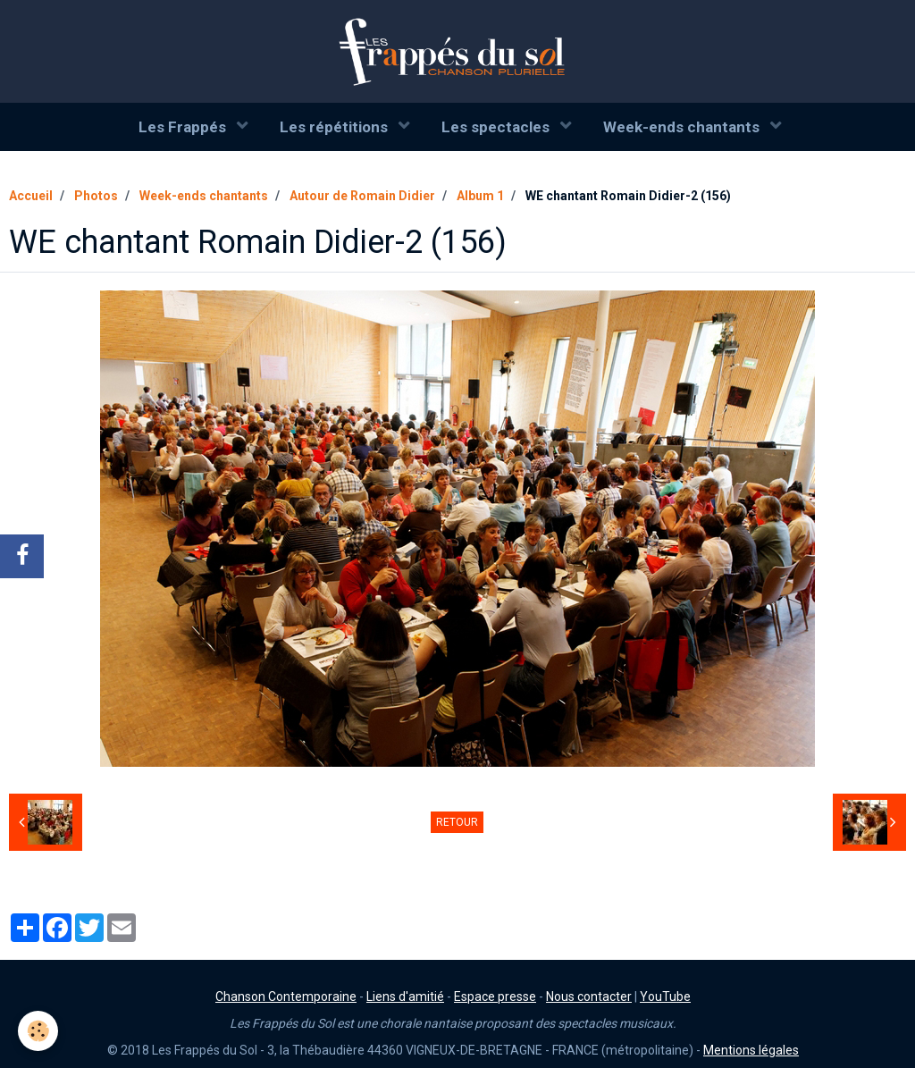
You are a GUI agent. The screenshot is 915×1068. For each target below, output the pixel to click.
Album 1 (480, 196)
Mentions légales (751, 1050)
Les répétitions (335, 127)
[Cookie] (38, 1031)
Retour (457, 822)
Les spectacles (497, 127)
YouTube (665, 996)
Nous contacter (589, 996)
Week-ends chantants (683, 127)
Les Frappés (184, 127)
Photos (96, 196)
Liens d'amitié (405, 996)
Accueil (31, 196)
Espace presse (495, 996)
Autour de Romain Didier (362, 196)
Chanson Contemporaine (286, 996)
